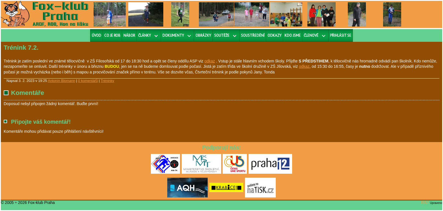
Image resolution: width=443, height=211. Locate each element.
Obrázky (203, 35)
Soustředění (252, 35)
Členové (311, 35)
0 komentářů (88, 81)
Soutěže (221, 35)
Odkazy (274, 35)
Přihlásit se (340, 35)
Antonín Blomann (61, 81)
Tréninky (107, 81)
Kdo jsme (293, 35)
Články (144, 35)
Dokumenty (173, 35)
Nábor (129, 35)
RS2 (425, 202)
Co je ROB (112, 35)
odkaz (210, 61)
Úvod (96, 35)
